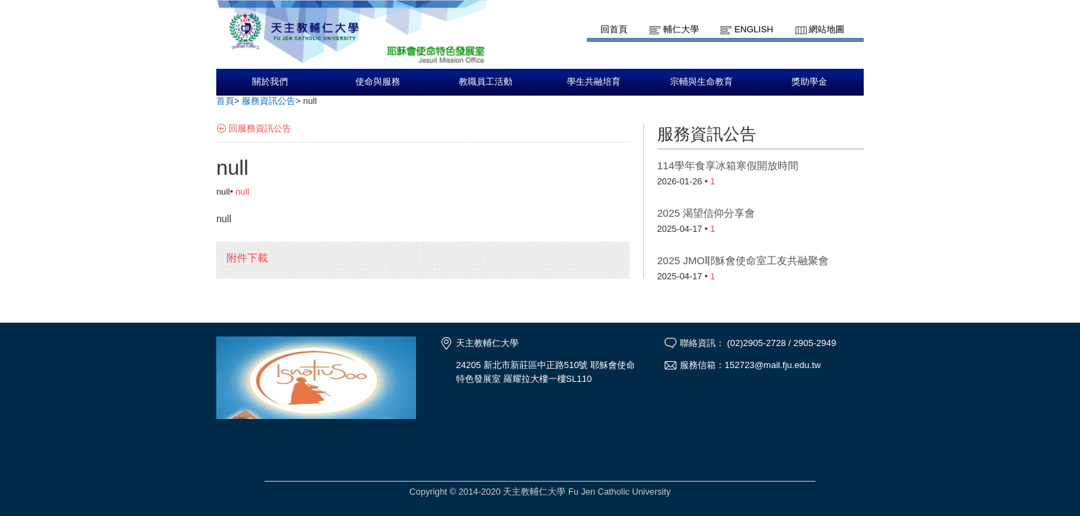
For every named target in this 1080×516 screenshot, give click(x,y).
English (753, 29)
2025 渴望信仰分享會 (706, 213)
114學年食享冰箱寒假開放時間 (727, 165)
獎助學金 (809, 82)
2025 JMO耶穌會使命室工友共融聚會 (743, 260)
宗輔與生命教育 (701, 82)
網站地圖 (826, 29)
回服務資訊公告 (260, 128)
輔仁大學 (681, 29)
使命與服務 (377, 82)
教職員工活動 (485, 82)
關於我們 (270, 82)
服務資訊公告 (268, 101)
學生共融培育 (594, 82)
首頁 (225, 101)
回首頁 (614, 29)
